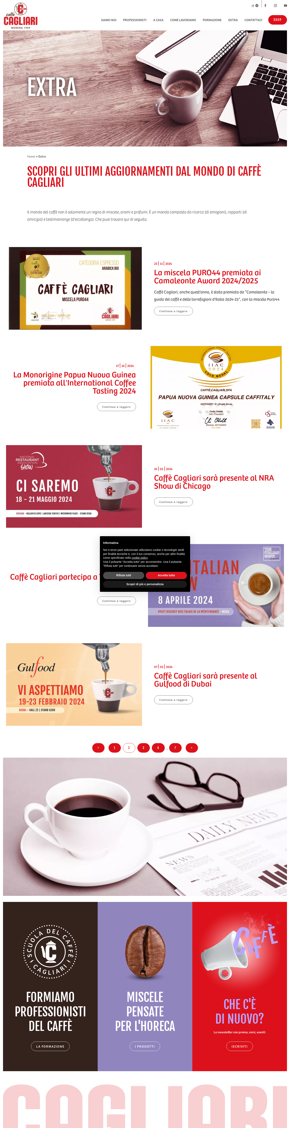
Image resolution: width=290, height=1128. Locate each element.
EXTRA (233, 20)
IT (255, 5)
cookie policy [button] (140, 557)
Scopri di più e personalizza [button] (145, 584)
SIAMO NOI (108, 20)
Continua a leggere (173, 311)
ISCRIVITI (240, 1046)
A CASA (158, 20)
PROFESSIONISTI (134, 20)
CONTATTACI (253, 20)
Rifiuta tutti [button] (123, 575)
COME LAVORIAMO (183, 20)
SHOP (277, 20)
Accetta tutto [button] (166, 575)
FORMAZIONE (212, 20)
